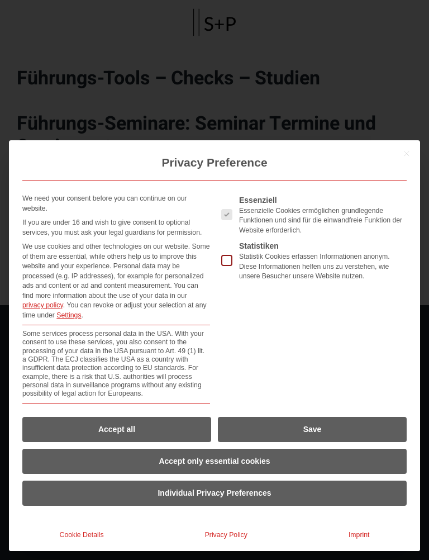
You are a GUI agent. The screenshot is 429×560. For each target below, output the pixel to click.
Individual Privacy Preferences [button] (214, 492)
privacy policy (42, 305)
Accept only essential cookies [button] (214, 461)
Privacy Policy (226, 535)
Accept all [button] (116, 429)
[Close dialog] (407, 154)
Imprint (359, 535)
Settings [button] (68, 315)
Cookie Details (82, 535)
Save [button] (312, 429)
